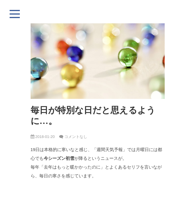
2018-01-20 (43, 136)
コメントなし (75, 136)
